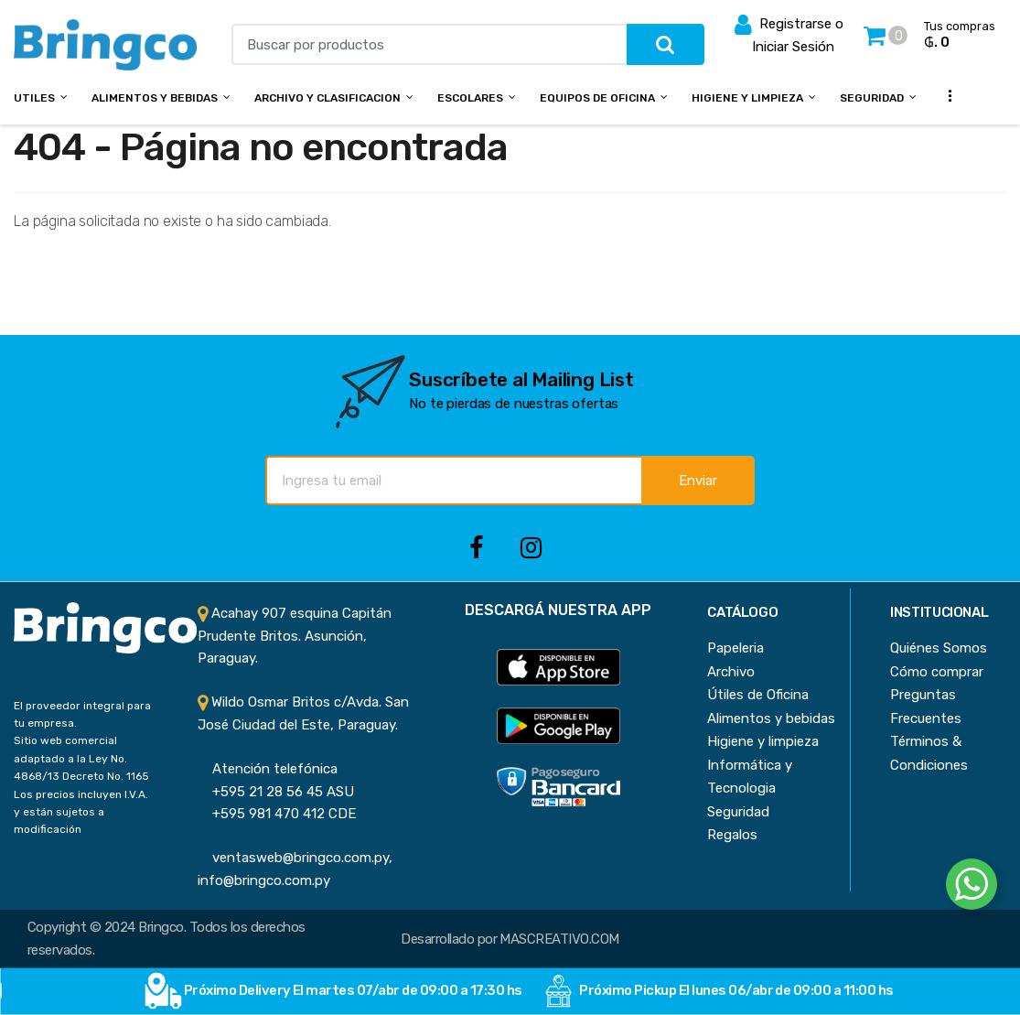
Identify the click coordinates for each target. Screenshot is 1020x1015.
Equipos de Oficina (597, 98)
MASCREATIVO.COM (558, 939)
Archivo (731, 672)
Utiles (34, 98)
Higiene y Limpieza (747, 98)
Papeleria (735, 648)
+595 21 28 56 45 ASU (276, 791)
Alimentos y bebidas (154, 98)
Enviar (698, 480)
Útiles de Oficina (758, 694)
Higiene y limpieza (763, 741)
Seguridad (872, 98)
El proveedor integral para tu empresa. (82, 714)
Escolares (470, 98)
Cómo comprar (936, 672)
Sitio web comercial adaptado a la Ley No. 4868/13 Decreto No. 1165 (81, 758)
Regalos (732, 834)
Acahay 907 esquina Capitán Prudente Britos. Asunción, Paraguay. (295, 635)
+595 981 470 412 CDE (277, 813)
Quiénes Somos (938, 648)
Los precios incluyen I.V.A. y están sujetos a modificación (81, 812)
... (945, 96)
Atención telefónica (268, 769)
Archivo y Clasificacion (327, 98)
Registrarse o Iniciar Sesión (789, 33)
